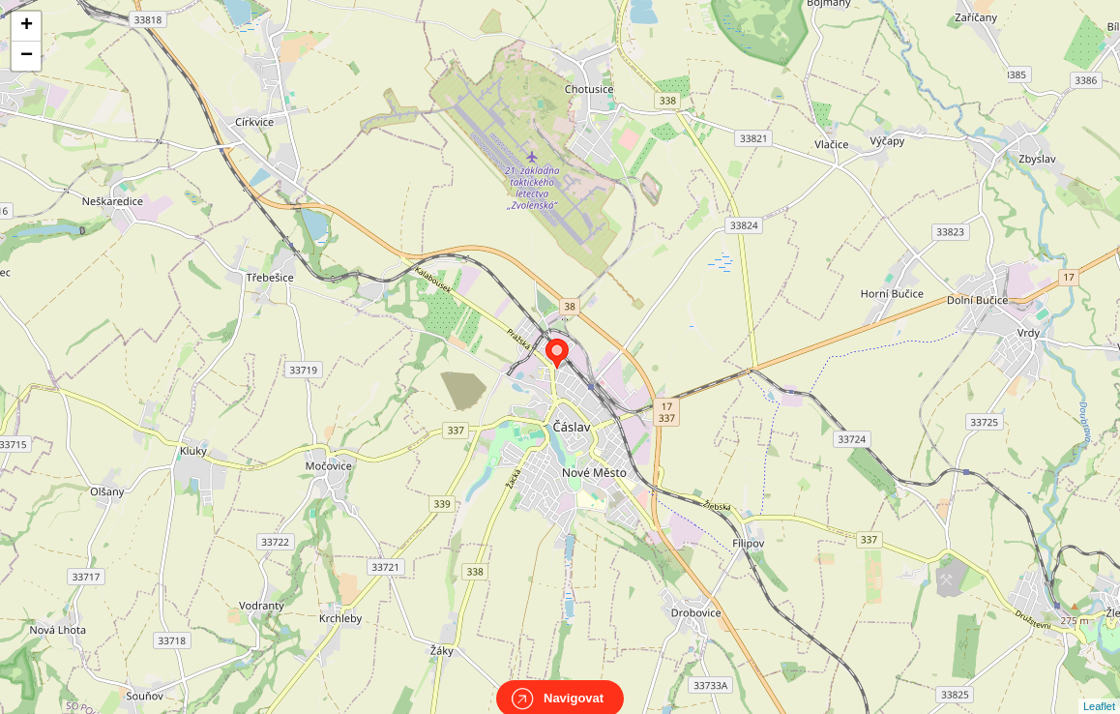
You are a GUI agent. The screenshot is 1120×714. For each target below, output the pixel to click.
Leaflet (1099, 689)
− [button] (26, 56)
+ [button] (26, 26)
